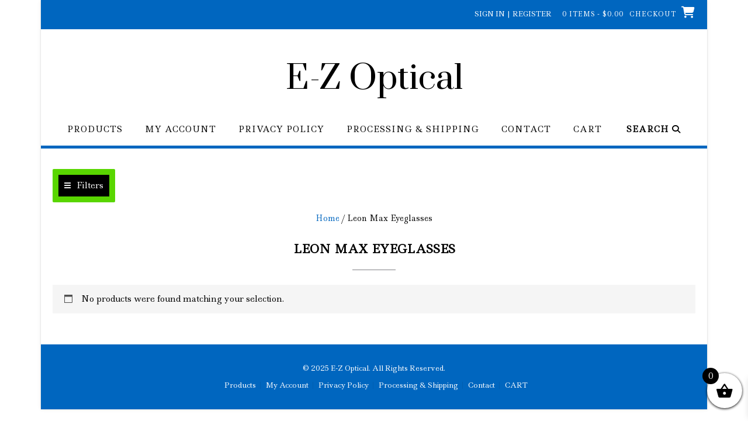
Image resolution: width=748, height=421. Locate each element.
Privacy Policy (281, 129)
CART (587, 129)
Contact (526, 129)
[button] (84, 185)
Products (95, 129)
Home (328, 218)
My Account (180, 129)
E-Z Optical (374, 78)
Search (653, 129)
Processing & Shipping (413, 129)
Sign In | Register (513, 14)
